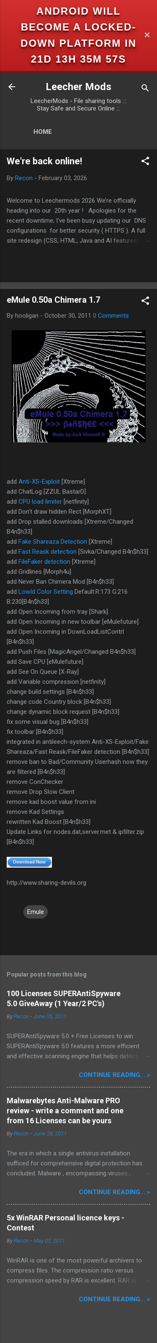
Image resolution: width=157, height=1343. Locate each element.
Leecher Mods (78, 87)
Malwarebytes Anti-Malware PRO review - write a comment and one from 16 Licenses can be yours (65, 1110)
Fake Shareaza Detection (52, 541)
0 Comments (111, 315)
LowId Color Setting (45, 591)
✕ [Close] (147, 35)
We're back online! (44, 161)
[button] (145, 162)
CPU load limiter (40, 501)
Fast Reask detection (47, 551)
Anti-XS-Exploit (39, 481)
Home (42, 132)
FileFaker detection (44, 561)
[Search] (145, 89)
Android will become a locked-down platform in (78, 27)
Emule (35, 912)
